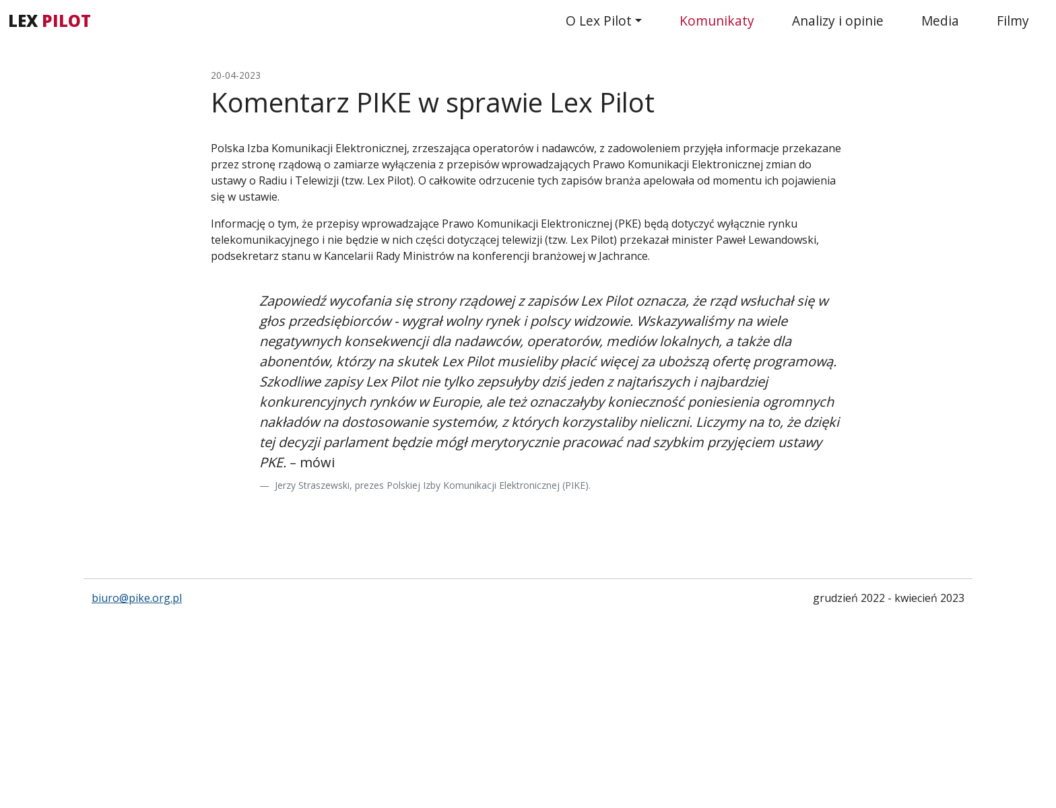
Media (940, 20)
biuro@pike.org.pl (137, 598)
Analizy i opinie (838, 20)
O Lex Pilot (599, 20)
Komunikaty (717, 20)
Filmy (1013, 20)
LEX (49, 20)
